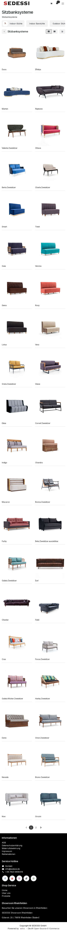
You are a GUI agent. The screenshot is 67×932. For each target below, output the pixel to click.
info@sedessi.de (12, 869)
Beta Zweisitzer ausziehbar (46, 541)
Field (37, 620)
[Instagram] (19, 878)
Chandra (39, 463)
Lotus (4, 345)
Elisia (4, 423)
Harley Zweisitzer (42, 698)
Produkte (6, 896)
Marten (5, 109)
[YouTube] (12, 878)
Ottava (38, 148)
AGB (4, 842)
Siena (4, 305)
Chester (5, 620)
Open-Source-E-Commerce (46, 928)
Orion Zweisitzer (42, 738)
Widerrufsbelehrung (11, 848)
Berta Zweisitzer (9, 187)
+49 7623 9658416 (14, 872)
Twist (37, 227)
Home (4, 890)
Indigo (4, 463)
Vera (37, 345)
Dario (4, 738)
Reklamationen (8, 854)
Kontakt (8, 866)
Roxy (37, 305)
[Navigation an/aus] (62, 3)
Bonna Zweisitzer (42, 502)
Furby (4, 541)
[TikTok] (26, 878)
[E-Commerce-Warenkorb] (51, 3)
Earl (36, 580)
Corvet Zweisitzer (42, 423)
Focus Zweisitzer (42, 659)
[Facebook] (5, 878)
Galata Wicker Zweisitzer (12, 698)
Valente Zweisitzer (9, 148)
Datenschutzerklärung (12, 845)
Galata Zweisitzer (9, 580)
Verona (38, 266)
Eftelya (38, 69)
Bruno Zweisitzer (42, 777)
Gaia (4, 266)
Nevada (5, 777)
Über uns (6, 893)
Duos (4, 69)
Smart (4, 227)
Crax (4, 659)
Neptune (39, 109)
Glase (37, 384)
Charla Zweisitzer (42, 187)
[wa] (34, 878)
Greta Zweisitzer (9, 384)
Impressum (7, 851)
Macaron (6, 502)
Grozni (38, 816)
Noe (3, 816)
